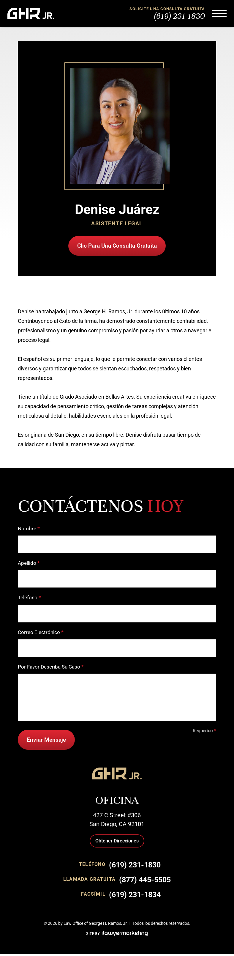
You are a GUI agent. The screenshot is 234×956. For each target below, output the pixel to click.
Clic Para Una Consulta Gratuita (117, 246)
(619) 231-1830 (179, 16)
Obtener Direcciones (117, 843)
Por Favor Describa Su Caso (51, 668)
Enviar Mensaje (47, 741)
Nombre (29, 529)
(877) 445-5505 (145, 882)
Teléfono (29, 599)
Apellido (29, 564)
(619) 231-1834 (135, 896)
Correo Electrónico (41, 633)
